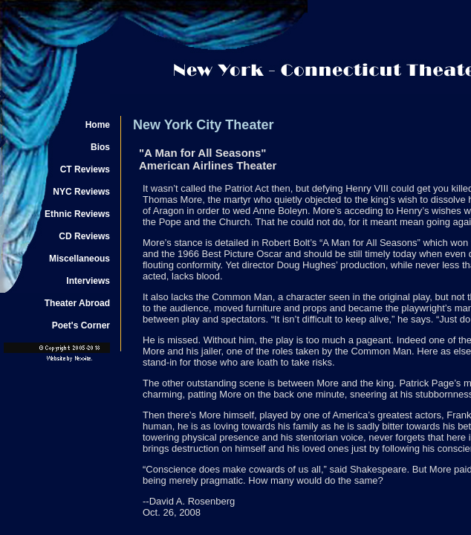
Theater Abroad (77, 303)
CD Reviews (84, 236)
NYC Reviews (81, 192)
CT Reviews (85, 169)
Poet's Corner (81, 325)
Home (97, 125)
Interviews (88, 281)
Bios (100, 147)
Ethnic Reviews (77, 214)
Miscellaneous (79, 258)
